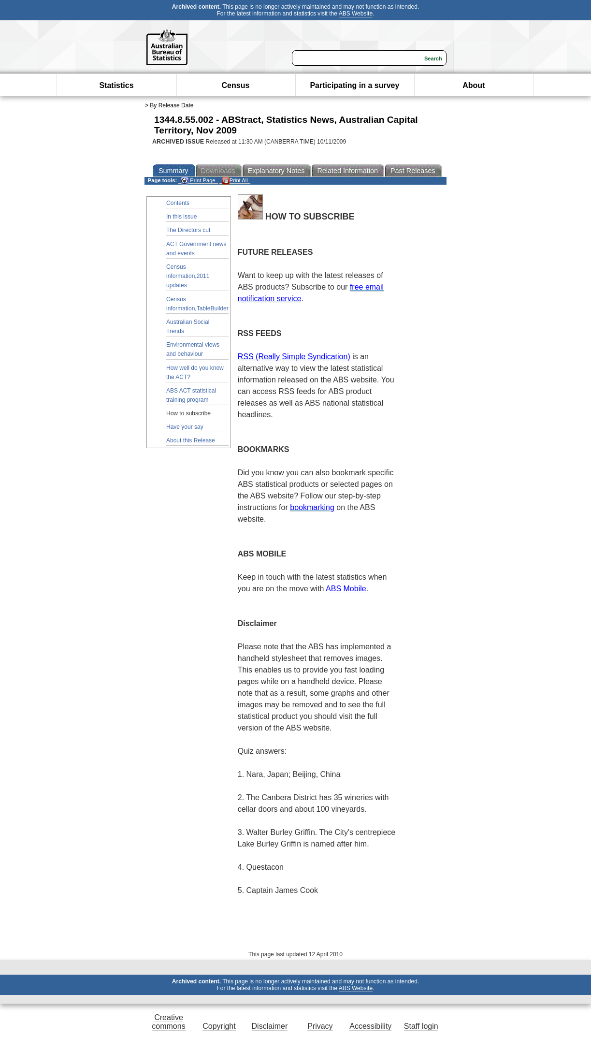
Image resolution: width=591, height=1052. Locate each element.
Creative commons (168, 1021)
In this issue (181, 216)
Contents (177, 203)
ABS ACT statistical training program (191, 395)
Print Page (198, 180)
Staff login (421, 1026)
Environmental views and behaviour (192, 349)
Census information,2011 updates (187, 276)
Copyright (218, 1026)
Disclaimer (270, 1026)
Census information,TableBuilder (197, 304)
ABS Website (356, 13)
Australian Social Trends (187, 327)
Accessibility (370, 1026)
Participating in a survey (354, 85)
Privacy (319, 1026)
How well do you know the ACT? (195, 372)
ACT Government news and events (196, 249)
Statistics (116, 85)
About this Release (190, 440)
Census (236, 85)
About (473, 85)
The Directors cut (188, 230)
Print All (235, 180)
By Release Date (171, 105)
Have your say (184, 427)
